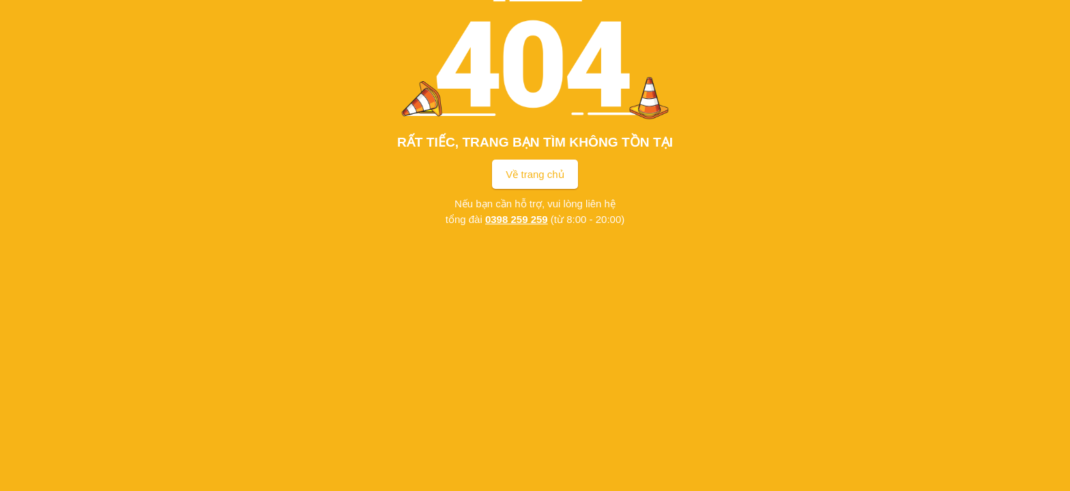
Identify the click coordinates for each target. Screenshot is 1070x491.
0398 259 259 (516, 219)
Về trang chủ (535, 174)
